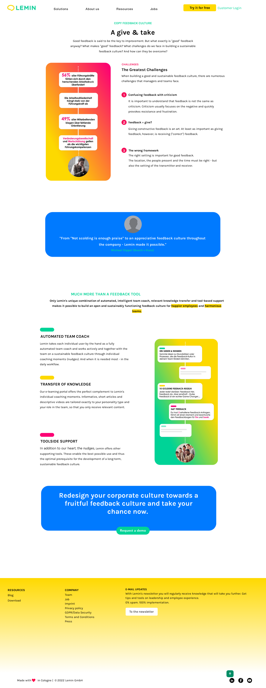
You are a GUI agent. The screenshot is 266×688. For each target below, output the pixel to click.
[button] (61, 9)
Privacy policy (74, 608)
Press (69, 621)
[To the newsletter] (142, 612)
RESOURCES (16, 590)
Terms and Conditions (80, 617)
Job (67, 599)
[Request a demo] (133, 531)
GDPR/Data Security (78, 612)
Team (68, 595)
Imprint (70, 603)
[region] (94, 350)
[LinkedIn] (231, 680)
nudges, (89, 448)
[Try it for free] (199, 7)
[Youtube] (249, 680)
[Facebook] (240, 680)
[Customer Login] (229, 8)
